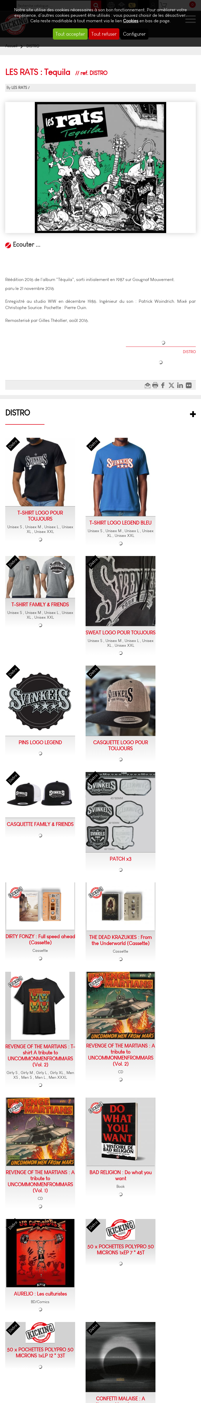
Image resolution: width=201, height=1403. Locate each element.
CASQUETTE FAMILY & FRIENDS (40, 824)
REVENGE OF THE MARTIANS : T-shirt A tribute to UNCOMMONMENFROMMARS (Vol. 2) (40, 1056)
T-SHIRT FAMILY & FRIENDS (40, 605)
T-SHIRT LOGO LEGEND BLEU (121, 523)
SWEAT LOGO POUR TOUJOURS (120, 633)
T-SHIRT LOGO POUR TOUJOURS (40, 516)
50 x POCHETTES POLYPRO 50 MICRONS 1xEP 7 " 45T (120, 1250)
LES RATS (19, 87)
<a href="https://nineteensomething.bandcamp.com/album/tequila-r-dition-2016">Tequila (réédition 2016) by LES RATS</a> (100, 256)
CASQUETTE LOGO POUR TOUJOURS (120, 746)
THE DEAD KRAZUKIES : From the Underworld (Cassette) (120, 940)
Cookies (130, 21)
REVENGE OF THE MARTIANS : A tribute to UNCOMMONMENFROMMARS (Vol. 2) (120, 1055)
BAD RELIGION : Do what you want (121, 1175)
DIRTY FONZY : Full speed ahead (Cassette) (40, 939)
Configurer (134, 34)
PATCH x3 (120, 859)
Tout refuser (104, 34)
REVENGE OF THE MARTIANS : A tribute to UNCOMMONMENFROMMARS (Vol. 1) (40, 1181)
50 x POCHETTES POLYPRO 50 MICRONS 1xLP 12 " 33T (40, 1353)
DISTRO (17, 413)
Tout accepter (70, 34)
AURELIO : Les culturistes (40, 1294)
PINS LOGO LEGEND (40, 743)
